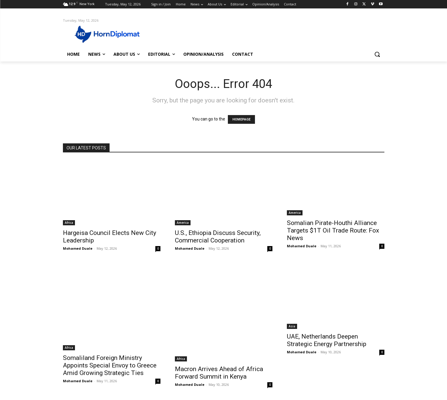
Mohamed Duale (77, 248)
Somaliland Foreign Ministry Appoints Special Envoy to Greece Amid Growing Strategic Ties (110, 365)
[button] (377, 54)
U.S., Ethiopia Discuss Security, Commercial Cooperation (218, 236)
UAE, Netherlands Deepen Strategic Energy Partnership (326, 340)
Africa (69, 222)
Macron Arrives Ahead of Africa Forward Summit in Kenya (219, 372)
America (183, 222)
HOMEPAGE (241, 119)
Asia (292, 326)
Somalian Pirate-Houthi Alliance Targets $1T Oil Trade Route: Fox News (333, 230)
